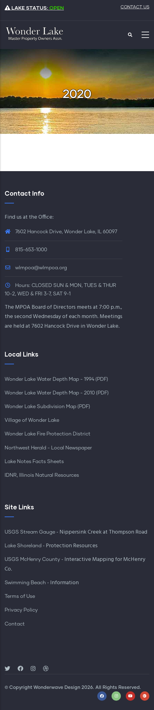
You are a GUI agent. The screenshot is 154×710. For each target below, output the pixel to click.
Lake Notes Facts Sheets (34, 461)
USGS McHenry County (32, 559)
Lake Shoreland (23, 545)
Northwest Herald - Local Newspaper (48, 447)
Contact (15, 623)
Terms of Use (20, 596)
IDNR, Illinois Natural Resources (42, 475)
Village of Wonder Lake (32, 420)
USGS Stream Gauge (30, 532)
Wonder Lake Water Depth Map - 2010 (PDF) (57, 392)
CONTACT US (135, 7)
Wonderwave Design (56, 687)
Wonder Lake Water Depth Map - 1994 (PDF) (56, 379)
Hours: (22, 285)
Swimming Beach (25, 582)
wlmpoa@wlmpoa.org (36, 267)
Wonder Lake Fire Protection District (47, 433)
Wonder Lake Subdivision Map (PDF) (47, 406)
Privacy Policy (21, 610)
